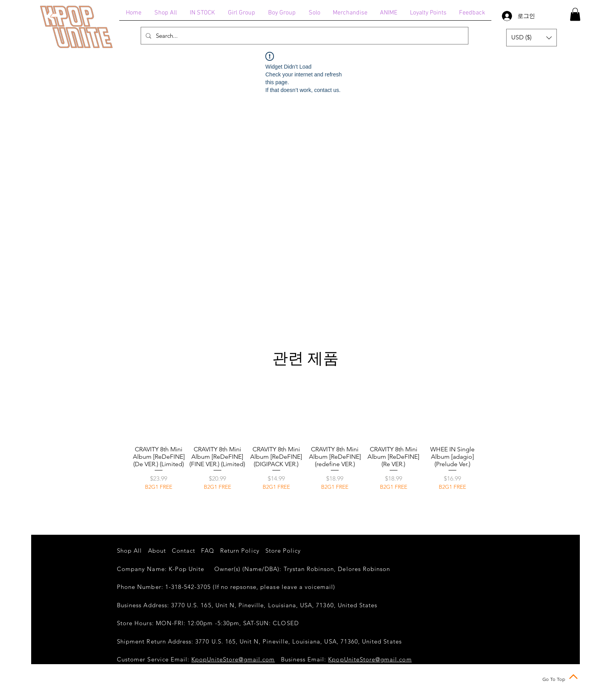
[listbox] (531, 37)
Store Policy (283, 550)
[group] (305, 444)
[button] (575, 14)
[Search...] (304, 35)
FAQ (207, 550)
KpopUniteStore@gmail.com (233, 659)
